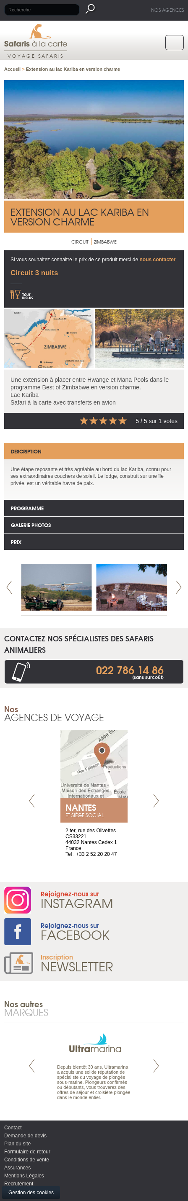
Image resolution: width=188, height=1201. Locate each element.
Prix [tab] (16, 542)
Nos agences (167, 9)
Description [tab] (26, 451)
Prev (9, 587)
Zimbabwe (105, 241)
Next (179, 587)
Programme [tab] (27, 508)
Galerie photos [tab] (31, 525)
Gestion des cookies (31, 1193)
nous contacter (158, 260)
